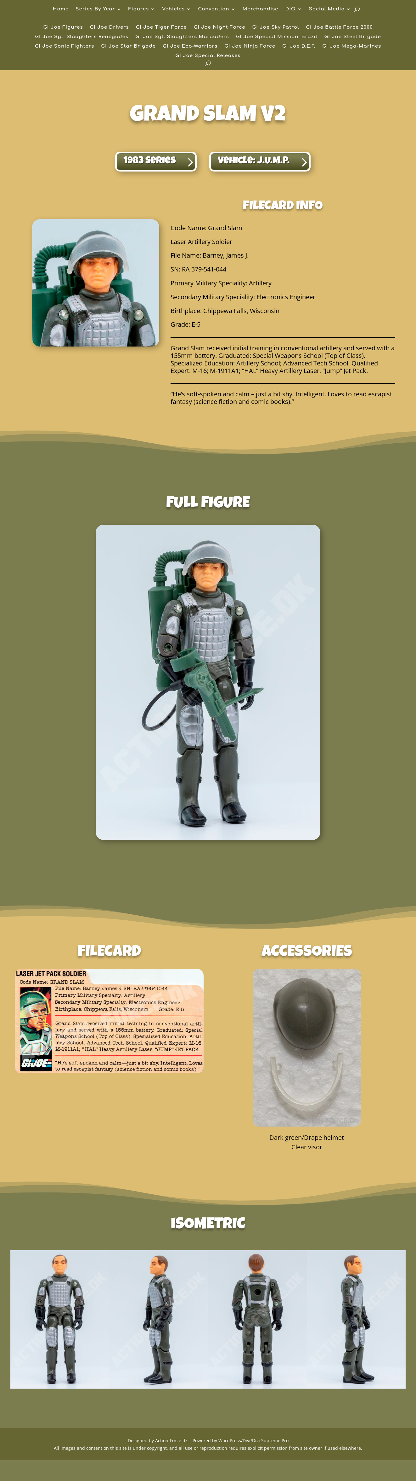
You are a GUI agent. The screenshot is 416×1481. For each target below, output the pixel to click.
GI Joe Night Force (219, 27)
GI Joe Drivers (109, 27)
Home (61, 9)
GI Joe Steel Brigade (352, 37)
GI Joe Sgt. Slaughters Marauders (182, 37)
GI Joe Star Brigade (128, 46)
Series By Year (95, 9)
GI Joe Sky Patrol (275, 27)
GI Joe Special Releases (208, 56)
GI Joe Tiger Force (161, 27)
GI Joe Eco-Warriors (190, 46)
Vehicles (173, 9)
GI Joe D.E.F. (298, 46)
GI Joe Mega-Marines (351, 46)
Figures (138, 9)
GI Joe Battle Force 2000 (339, 27)
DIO (290, 9)
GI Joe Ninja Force (249, 46)
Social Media (327, 9)
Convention (213, 9)
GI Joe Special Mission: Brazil (277, 37)
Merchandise (260, 9)
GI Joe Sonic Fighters (64, 46)
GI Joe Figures (63, 27)
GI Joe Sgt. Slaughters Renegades (81, 37)
